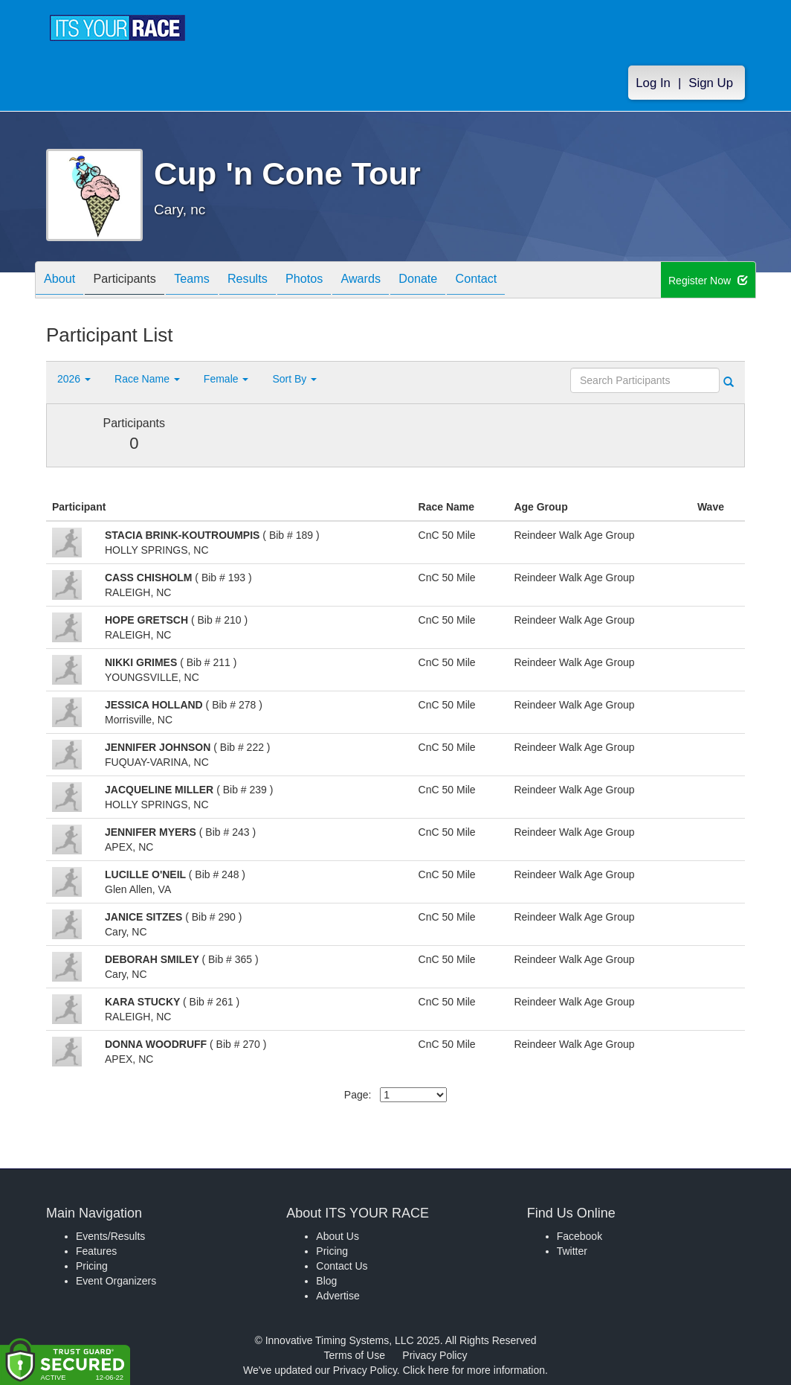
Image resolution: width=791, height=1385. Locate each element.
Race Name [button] (147, 379)
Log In (653, 83)
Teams (211, 281)
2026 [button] (74, 379)
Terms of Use (354, 1355)
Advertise (337, 1296)
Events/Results (110, 1236)
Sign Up (710, 83)
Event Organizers (116, 1281)
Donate (466, 281)
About (63, 281)
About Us (337, 1236)
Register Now (708, 281)
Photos (337, 281)
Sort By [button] (294, 379)
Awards (401, 281)
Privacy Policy (434, 1355)
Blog (326, 1281)
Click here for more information (474, 1370)
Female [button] (226, 379)
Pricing (92, 1266)
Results (273, 281)
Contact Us (341, 1266)
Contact (531, 281)
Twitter (572, 1251)
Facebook (579, 1236)
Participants (136, 281)
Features (96, 1251)
